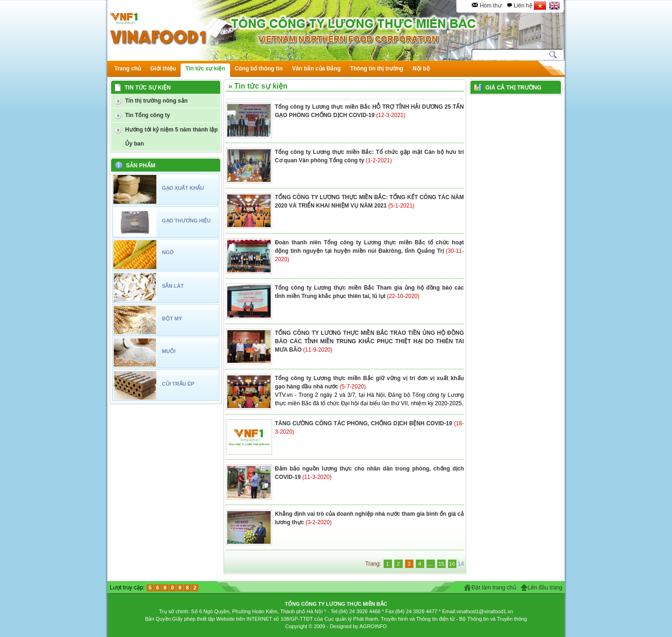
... (430, 564)
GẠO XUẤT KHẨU (183, 188)
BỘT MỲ (172, 318)
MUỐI (168, 351)
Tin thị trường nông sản (156, 100)
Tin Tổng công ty (147, 115)
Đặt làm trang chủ (493, 587)
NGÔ (168, 252)
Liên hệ (523, 5)
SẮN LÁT (173, 286)
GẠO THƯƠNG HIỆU (186, 220)
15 (441, 564)
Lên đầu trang (545, 587)
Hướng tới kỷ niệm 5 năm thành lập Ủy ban (171, 136)
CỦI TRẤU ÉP (178, 384)
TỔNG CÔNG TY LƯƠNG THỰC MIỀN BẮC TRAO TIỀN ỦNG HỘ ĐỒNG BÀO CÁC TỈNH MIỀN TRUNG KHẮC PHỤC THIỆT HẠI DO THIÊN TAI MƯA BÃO (369, 341)
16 (452, 564)
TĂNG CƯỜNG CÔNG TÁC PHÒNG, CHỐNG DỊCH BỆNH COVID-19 (364, 423)
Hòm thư (491, 5)
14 (461, 564)
